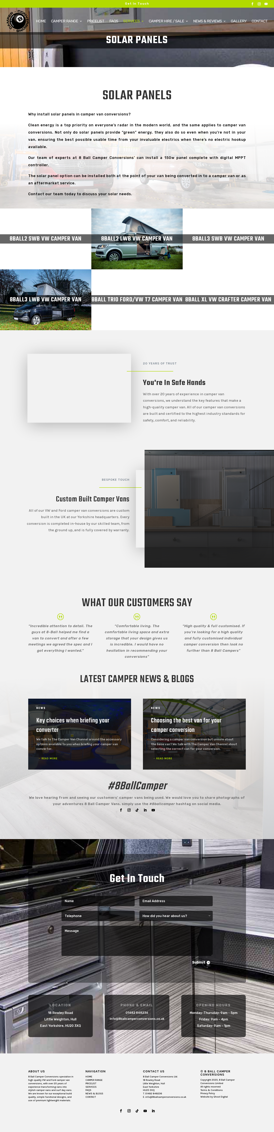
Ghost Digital (221, 1096)
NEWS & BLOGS (94, 1093)
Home (41, 21)
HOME (88, 1076)
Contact (260, 21)
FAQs (113, 21)
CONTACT (90, 1097)
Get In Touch (137, 3)
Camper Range (64, 21)
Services (131, 21)
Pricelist (95, 21)
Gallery (239, 21)
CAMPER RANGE (94, 1080)
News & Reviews (207, 21)
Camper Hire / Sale (166, 21)
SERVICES (91, 1086)
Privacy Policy (207, 1093)
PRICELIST (90, 1083)
